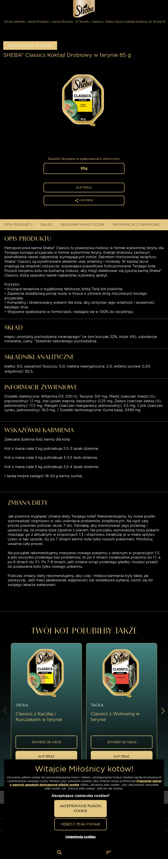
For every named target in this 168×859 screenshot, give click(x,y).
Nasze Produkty (38, 21)
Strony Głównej (14, 21)
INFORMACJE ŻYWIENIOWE (136, 224)
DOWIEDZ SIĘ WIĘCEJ (46, 741)
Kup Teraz (84, 187)
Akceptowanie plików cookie (81, 808)
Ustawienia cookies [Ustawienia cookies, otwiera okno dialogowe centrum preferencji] (80, 837)
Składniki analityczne (82, 224)
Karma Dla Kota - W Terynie (70, 21)
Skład (46, 224)
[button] (163, 709)
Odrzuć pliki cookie (80, 824)
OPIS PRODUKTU (18, 224)
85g (84, 168)
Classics (97, 21)
